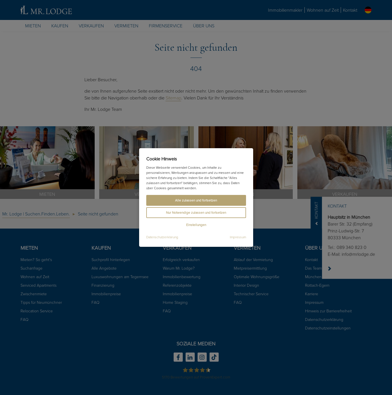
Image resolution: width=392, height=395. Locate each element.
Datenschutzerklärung (162, 237)
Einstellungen (196, 224)
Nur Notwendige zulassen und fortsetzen (196, 212)
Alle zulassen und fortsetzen (196, 200)
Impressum (238, 237)
